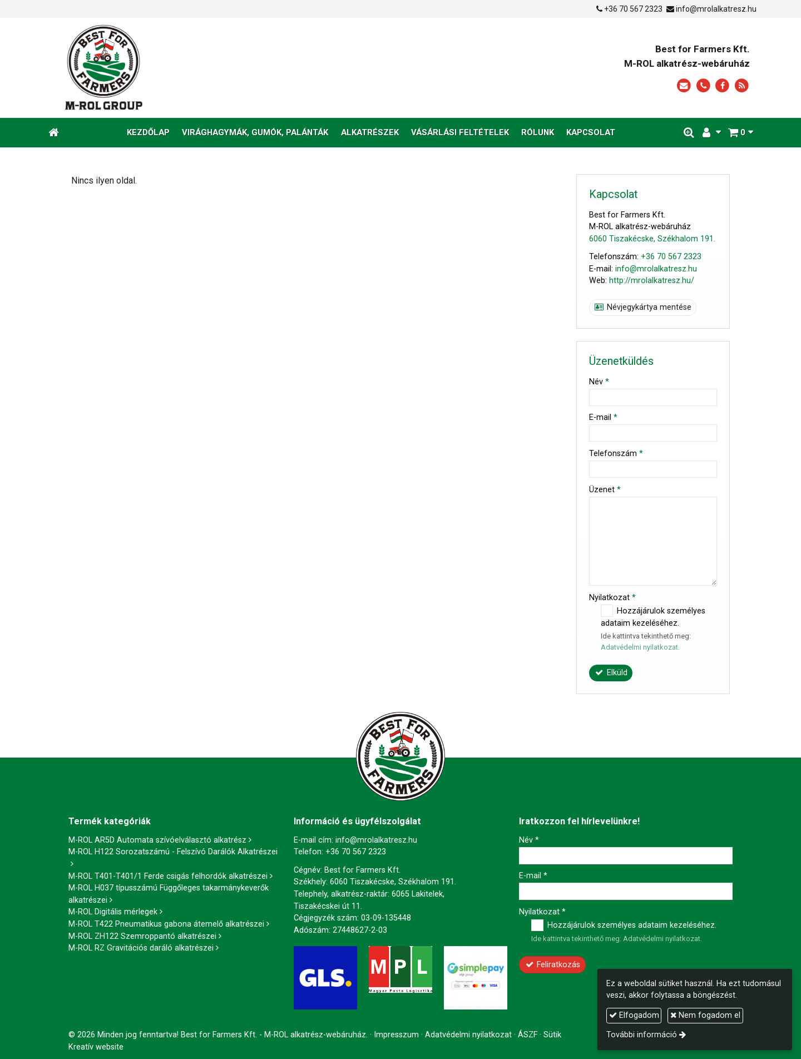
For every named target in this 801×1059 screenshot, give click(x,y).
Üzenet (605, 489)
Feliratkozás (553, 964)
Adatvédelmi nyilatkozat (639, 647)
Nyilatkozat (612, 597)
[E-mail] (684, 86)
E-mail (603, 417)
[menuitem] (148, 132)
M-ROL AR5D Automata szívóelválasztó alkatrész (157, 840)
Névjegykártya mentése (642, 307)
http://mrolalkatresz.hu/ (651, 280)
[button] (740, 132)
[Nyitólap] (206, 68)
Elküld (610, 672)
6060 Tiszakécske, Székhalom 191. (652, 239)
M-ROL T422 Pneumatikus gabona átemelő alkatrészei (166, 924)
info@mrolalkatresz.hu (716, 8)
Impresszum (396, 1035)
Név (599, 382)
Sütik (552, 1035)
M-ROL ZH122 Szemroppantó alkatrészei (142, 936)
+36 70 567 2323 (633, 8)
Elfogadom (634, 1015)
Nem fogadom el (705, 1015)
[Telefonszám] (703, 86)
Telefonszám (616, 453)
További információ (641, 1035)
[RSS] (742, 86)
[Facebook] (722, 86)
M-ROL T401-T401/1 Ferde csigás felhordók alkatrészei (168, 876)
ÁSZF (527, 1035)
